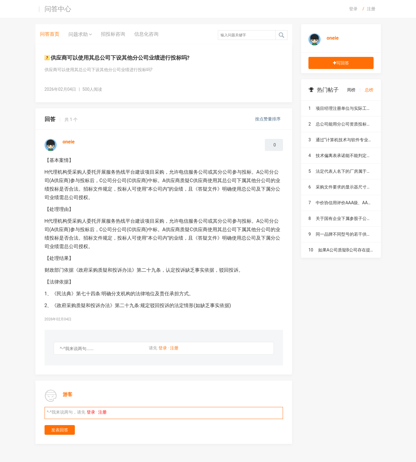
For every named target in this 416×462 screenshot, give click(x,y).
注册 (371, 8)
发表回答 (59, 430)
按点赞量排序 (268, 118)
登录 (353, 8)
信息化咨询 (146, 34)
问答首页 (49, 34)
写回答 (341, 63)
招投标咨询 (113, 34)
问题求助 (80, 34)
